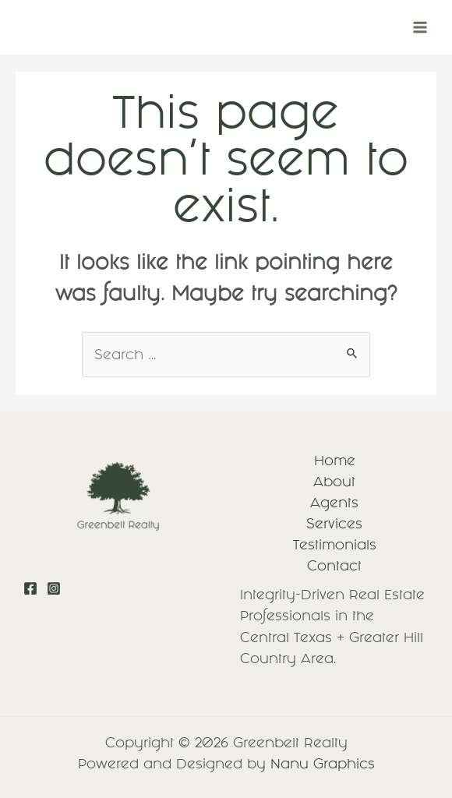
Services (334, 523)
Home (334, 460)
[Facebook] (30, 588)
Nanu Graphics (322, 763)
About (334, 481)
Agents (334, 502)
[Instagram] (54, 588)
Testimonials (334, 544)
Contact (334, 565)
